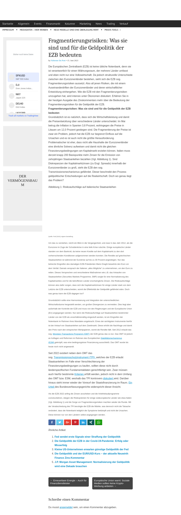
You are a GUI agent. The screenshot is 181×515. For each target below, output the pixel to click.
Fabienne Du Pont (58, 60)
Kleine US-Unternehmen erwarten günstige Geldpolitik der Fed (92, 449)
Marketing (85, 23)
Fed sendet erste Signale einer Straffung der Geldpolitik (88, 436)
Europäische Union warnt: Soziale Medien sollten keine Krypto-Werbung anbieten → (112, 483)
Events (38, 23)
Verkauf (124, 23)
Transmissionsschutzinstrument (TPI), (75, 357)
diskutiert (108, 378)
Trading (111, 23)
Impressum (8, 29)
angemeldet (66, 507)
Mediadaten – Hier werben (34, 29)
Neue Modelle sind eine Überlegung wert (76, 29)
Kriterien (79, 374)
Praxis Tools (111, 29)
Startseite (7, 23)
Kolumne (70, 23)
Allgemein (23, 23)
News (99, 23)
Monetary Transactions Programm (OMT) (71, 334)
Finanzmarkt (53, 23)
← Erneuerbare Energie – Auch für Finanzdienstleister (68, 482)
